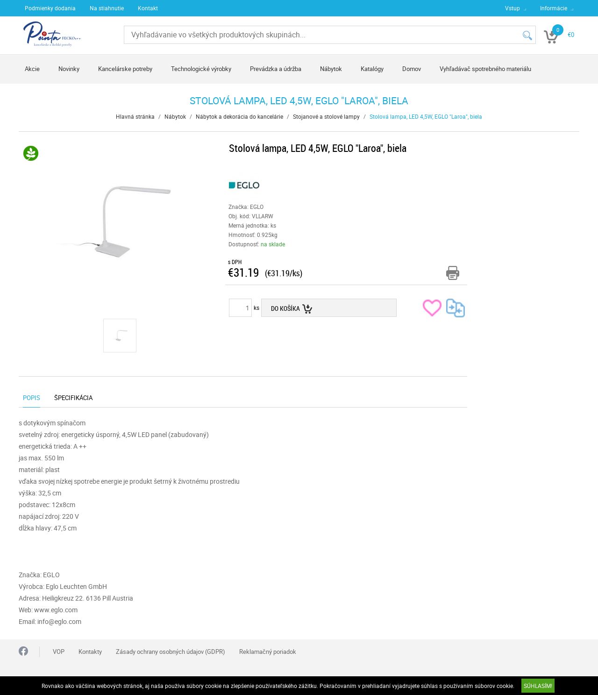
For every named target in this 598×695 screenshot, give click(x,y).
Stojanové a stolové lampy (326, 116)
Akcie (32, 68)
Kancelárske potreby (125, 68)
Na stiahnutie (107, 8)
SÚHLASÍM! (538, 685)
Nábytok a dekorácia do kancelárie (239, 116)
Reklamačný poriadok (267, 651)
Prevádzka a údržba (275, 68)
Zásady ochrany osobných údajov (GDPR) (170, 651)
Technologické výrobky (201, 68)
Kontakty (90, 651)
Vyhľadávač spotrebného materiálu (485, 68)
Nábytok (331, 68)
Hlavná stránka (135, 116)
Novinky (68, 68)
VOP (58, 651)
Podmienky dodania (50, 8)
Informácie (553, 8)
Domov (411, 68)
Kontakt (148, 8)
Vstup (512, 8)
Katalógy (372, 68)
